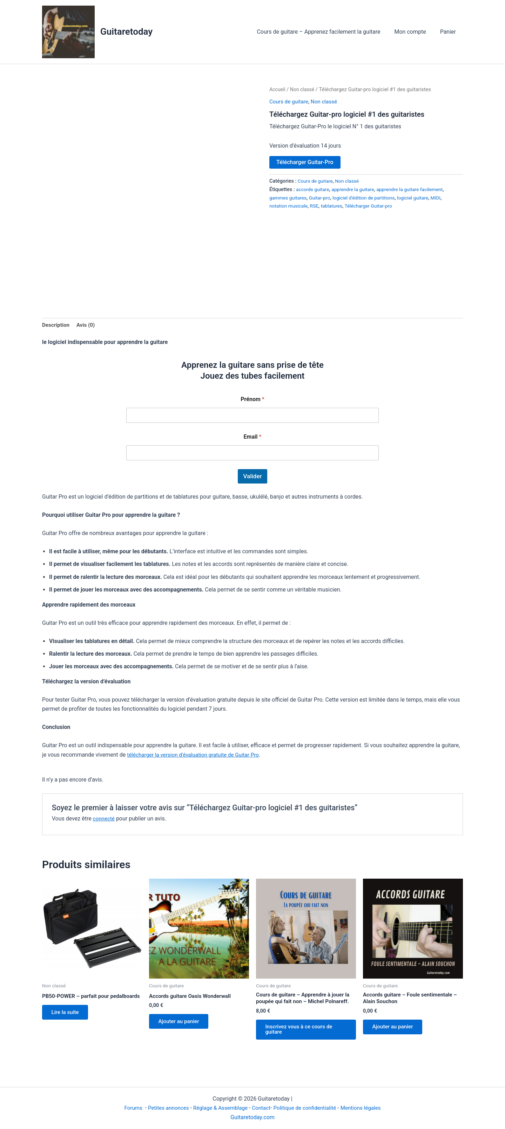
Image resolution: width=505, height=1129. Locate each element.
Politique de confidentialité (307, 1107)
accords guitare (313, 189)
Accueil (277, 89)
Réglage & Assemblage (219, 1107)
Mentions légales (366, 1107)
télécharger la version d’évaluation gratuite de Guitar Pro (196, 755)
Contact (261, 1107)
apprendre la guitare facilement (415, 189)
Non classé (303, 89)
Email (253, 437)
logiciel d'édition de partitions (368, 198)
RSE (316, 206)
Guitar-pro (322, 198)
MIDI (444, 198)
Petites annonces (164, 1107)
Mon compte (414, 31)
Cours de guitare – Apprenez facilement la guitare (325, 31)
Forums (128, 1107)
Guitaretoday (126, 31)
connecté (104, 819)
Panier (449, 31)
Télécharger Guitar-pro (373, 206)
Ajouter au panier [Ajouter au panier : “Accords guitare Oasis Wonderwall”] (181, 1023)
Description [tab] (56, 325)
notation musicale (289, 206)
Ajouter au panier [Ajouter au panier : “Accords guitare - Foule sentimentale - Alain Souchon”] (394, 1029)
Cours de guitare (289, 101)
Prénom (252, 400)
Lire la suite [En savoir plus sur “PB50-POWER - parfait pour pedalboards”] (67, 1020)
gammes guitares (289, 198)
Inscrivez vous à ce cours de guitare (302, 1032)
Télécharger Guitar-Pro (305, 162)
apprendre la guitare (355, 189)
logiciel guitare (420, 198)
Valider (252, 476)
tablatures (334, 206)
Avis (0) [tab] (87, 325)
